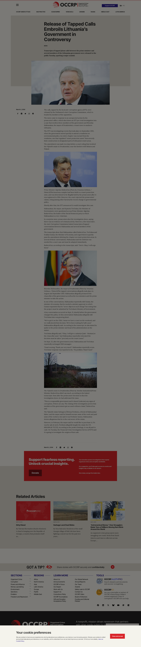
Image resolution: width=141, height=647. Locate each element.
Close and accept (117, 636)
